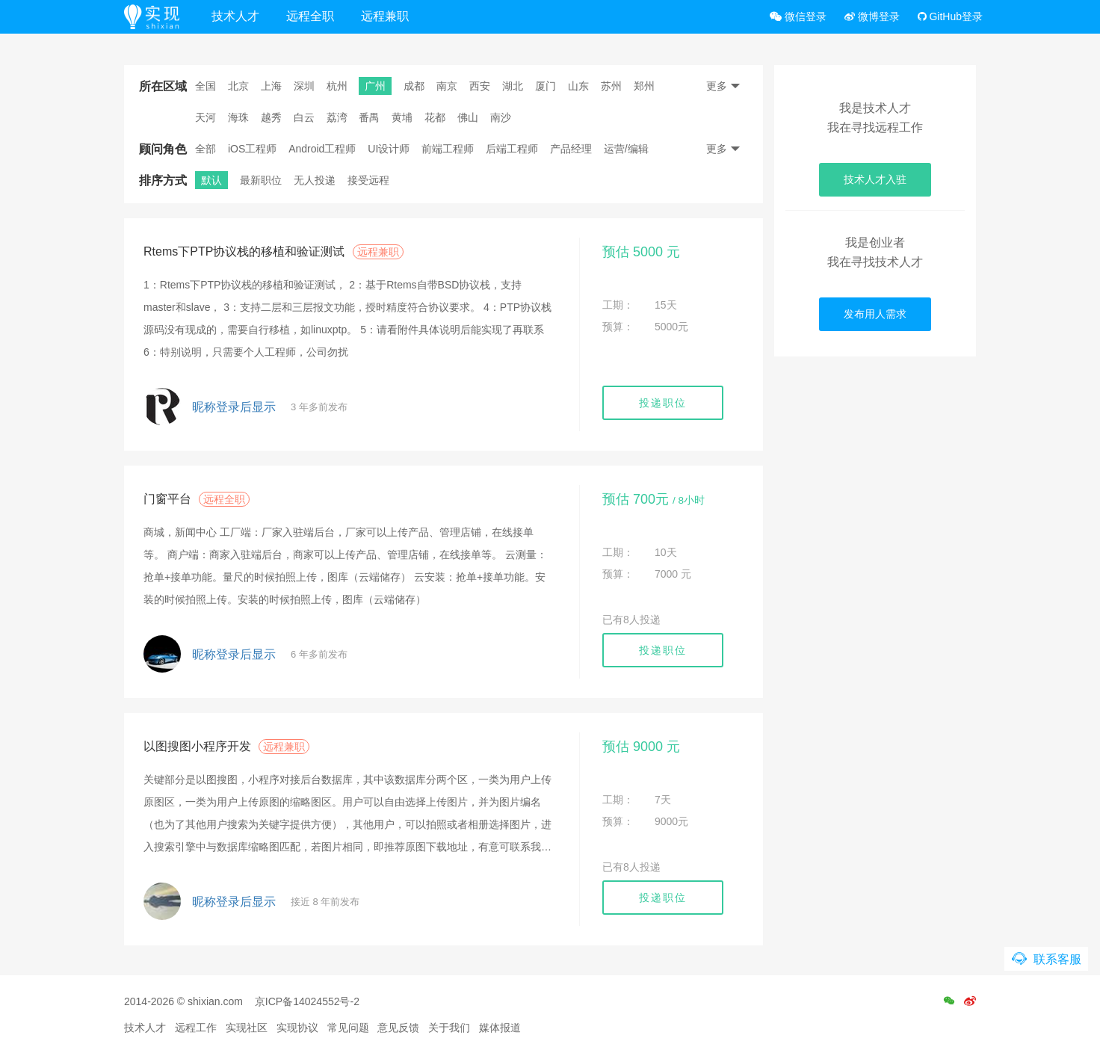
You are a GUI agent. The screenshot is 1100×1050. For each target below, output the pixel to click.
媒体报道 (500, 1028)
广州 (375, 86)
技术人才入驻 (875, 179)
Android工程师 (322, 149)
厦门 (545, 86)
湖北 (512, 86)
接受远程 (368, 180)
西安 (479, 86)
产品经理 (571, 149)
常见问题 (348, 1028)
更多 (723, 86)
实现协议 (297, 1028)
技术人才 (235, 16)
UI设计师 (389, 149)
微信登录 (798, 16)
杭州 (337, 86)
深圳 (304, 86)
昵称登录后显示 (234, 407)
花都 (434, 117)
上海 (271, 86)
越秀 (271, 117)
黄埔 (402, 117)
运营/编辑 (626, 149)
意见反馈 (398, 1028)
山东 (578, 86)
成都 (414, 86)
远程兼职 (385, 16)
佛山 (467, 117)
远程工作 (196, 1028)
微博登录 (872, 16)
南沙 (500, 117)
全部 (205, 149)
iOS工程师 (252, 149)
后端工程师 (512, 149)
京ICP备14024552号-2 (307, 1001)
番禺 (369, 117)
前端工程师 (447, 149)
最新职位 (261, 180)
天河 (205, 117)
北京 (238, 86)
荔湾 (337, 117)
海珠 (238, 117)
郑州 (644, 86)
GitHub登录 (950, 16)
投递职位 (663, 403)
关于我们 (449, 1028)
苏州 (611, 86)
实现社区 (247, 1028)
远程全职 (310, 16)
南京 (446, 86)
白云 (304, 117)
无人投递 (315, 180)
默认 (211, 180)
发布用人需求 (875, 314)
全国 (205, 86)
